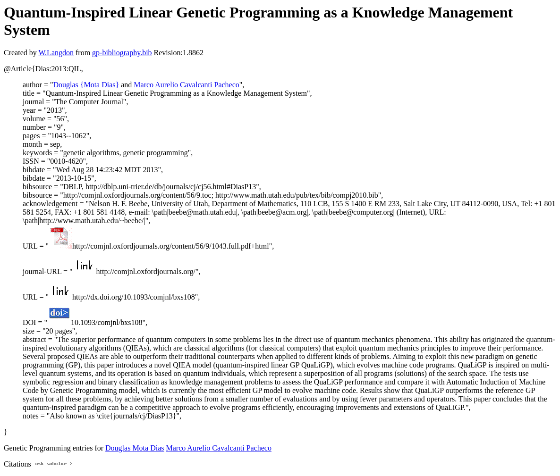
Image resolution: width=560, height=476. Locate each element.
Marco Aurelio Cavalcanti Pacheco (186, 85)
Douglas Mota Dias (134, 448)
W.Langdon (56, 53)
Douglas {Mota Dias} (86, 85)
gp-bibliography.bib (122, 53)
